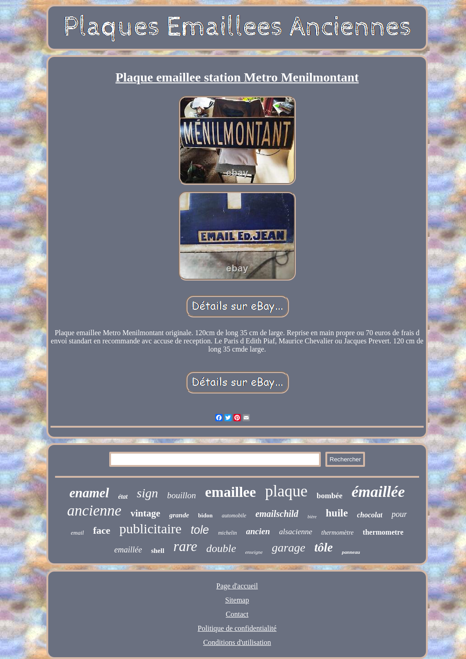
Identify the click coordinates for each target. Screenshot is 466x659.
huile (337, 513)
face (101, 530)
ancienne (94, 510)
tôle (323, 547)
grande (179, 515)
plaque (286, 491)
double (221, 548)
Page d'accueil (237, 586)
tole (200, 529)
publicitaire (150, 528)
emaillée (128, 549)
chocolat (369, 515)
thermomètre (337, 532)
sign (147, 493)
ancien (258, 531)
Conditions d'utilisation (237, 642)
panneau (351, 552)
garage (288, 547)
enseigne (254, 552)
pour (399, 514)
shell (157, 550)
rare (185, 546)
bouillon (181, 495)
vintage (145, 513)
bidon (205, 515)
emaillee (230, 492)
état (123, 496)
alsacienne (295, 531)
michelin (227, 533)
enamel (89, 492)
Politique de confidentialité (237, 628)
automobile (234, 515)
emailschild (276, 514)
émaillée (378, 491)
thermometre (383, 532)
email (77, 532)
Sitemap (237, 600)
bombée (330, 495)
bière (312, 516)
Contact (237, 614)
